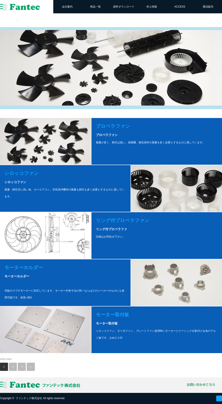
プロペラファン (113, 126)
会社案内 (67, 6)
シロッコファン (21, 173)
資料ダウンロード (123, 6)
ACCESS (179, 6)
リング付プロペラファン (122, 220)
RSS (219, 398)
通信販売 (208, 6)
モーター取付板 (112, 314)
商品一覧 (95, 6)
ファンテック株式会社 (29, 398)
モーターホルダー (23, 267)
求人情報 (151, 6)
